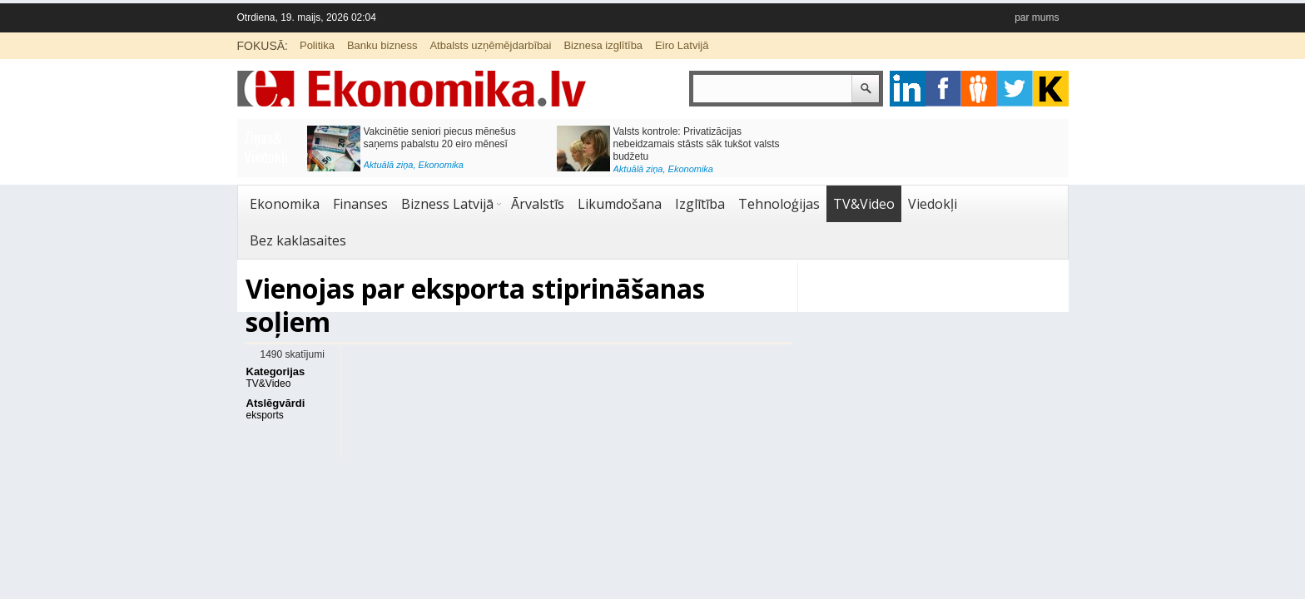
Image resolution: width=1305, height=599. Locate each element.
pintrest (979, 88)
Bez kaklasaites (298, 240)
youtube (1051, 88)
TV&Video (864, 204)
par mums (1037, 17)
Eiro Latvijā (681, 45)
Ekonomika (441, 165)
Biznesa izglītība (603, 45)
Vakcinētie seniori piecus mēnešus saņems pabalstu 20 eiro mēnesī (440, 138)
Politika (317, 45)
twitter (1015, 88)
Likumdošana (620, 204)
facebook (943, 88)
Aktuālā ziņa (389, 165)
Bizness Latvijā (447, 204)
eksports (265, 415)
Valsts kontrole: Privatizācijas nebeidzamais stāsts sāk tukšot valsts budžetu (696, 144)
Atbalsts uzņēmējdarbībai (490, 45)
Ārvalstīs (537, 204)
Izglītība (700, 204)
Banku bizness (382, 45)
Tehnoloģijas (779, 204)
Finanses (360, 204)
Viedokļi (932, 204)
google (907, 88)
